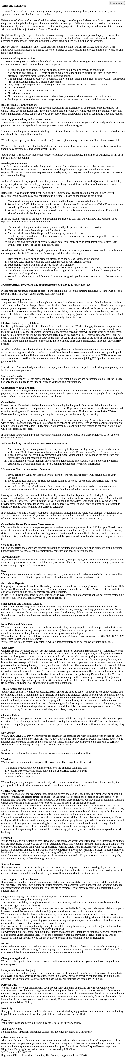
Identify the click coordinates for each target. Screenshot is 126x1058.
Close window (116, 3)
